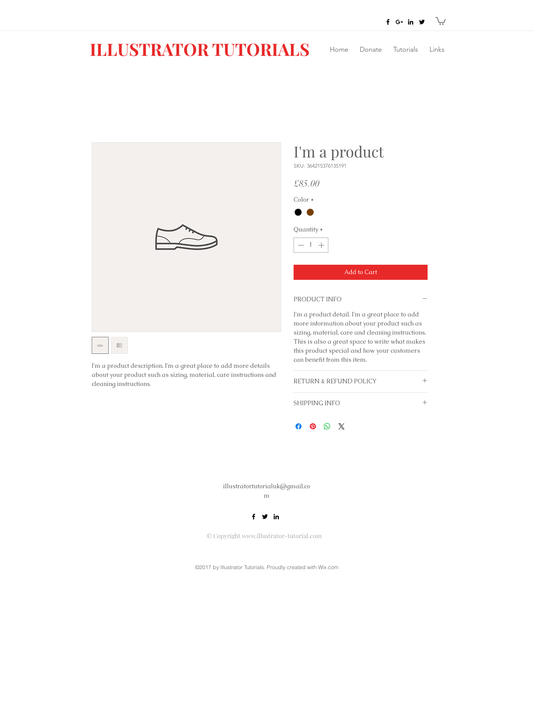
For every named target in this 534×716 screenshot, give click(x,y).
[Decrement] (300, 245)
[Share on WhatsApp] (327, 426)
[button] (441, 20)
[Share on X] (341, 426)
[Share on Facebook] (298, 426)
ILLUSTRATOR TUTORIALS (199, 48)
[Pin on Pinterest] (312, 426)
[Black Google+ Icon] (399, 22)
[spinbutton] (311, 245)
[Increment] (322, 245)
